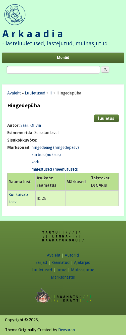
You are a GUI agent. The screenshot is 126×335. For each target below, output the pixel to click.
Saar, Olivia (31, 125)
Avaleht (14, 93)
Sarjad (41, 262)
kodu (36, 162)
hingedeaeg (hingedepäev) (55, 147)
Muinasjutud (83, 270)
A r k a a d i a (32, 34)
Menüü (63, 57)
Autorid (72, 255)
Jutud (61, 270)
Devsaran (66, 329)
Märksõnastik (63, 277)
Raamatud (60, 262)
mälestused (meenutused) (54, 169)
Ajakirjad (82, 262)
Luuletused (35, 93)
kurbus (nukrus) (46, 154)
